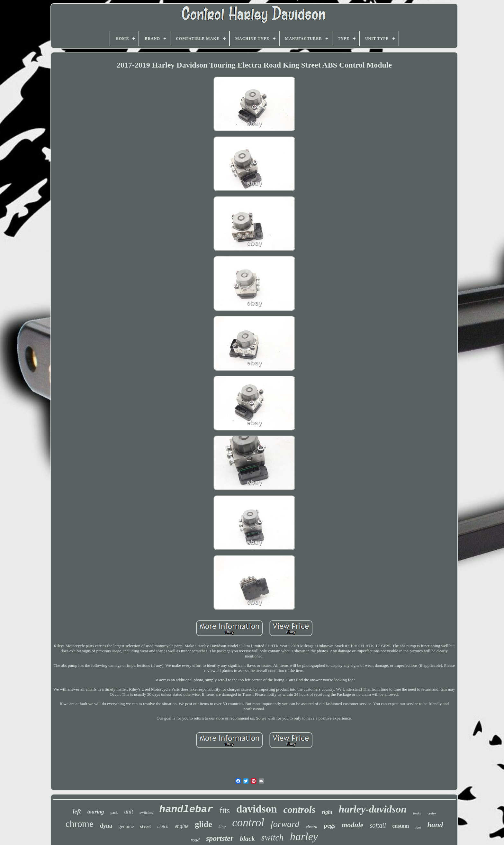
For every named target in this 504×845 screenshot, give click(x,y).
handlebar (186, 809)
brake (417, 813)
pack (114, 812)
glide (203, 824)
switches (146, 812)
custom (400, 826)
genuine (126, 826)
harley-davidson (373, 809)
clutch (162, 826)
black (247, 838)
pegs (329, 825)
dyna (106, 825)
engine (182, 826)
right (327, 812)
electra (311, 826)
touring (95, 812)
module (352, 825)
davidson (256, 809)
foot (418, 827)
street (145, 826)
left (77, 811)
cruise (432, 813)
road (195, 839)
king (222, 826)
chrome (80, 824)
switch (272, 837)
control (248, 822)
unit (128, 811)
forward (285, 824)
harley (304, 836)
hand (435, 825)
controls (300, 809)
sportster (219, 838)
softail (378, 825)
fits (225, 810)
